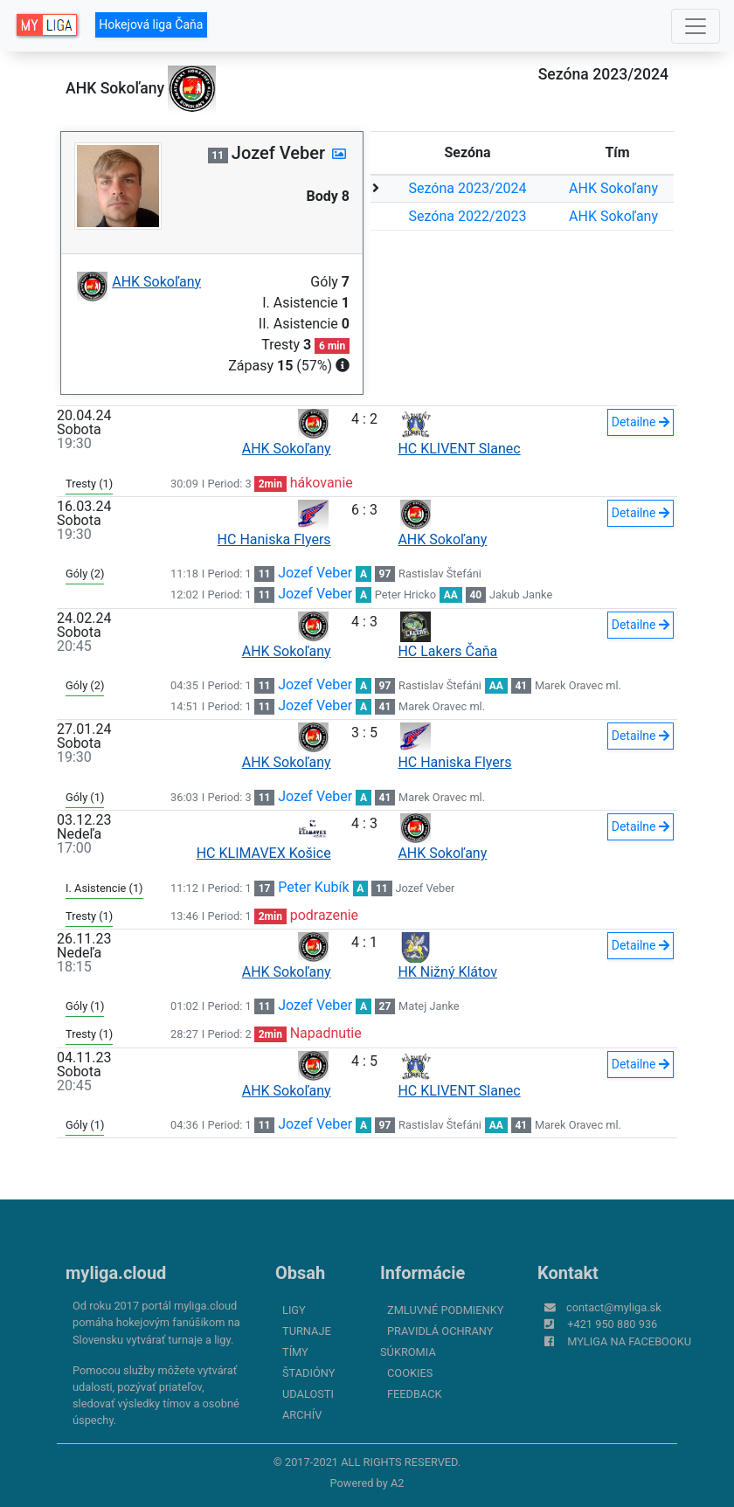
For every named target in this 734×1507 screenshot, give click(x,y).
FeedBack (414, 1393)
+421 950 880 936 (612, 1324)
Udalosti (308, 1393)
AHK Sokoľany (613, 188)
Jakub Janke (520, 594)
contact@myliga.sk (613, 1307)
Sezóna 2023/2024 (468, 188)
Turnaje (306, 1331)
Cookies (410, 1372)
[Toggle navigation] (695, 26)
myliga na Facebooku (629, 1341)
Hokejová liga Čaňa (151, 24)
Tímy (295, 1351)
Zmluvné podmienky (445, 1310)
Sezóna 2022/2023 (468, 216)
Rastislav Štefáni (439, 573)
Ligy (294, 1310)
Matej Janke (429, 1006)
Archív (302, 1414)
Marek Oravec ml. (578, 685)
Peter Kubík (313, 887)
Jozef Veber (315, 572)
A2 (398, 1483)
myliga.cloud (116, 1272)
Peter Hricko (405, 594)
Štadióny (308, 1372)
